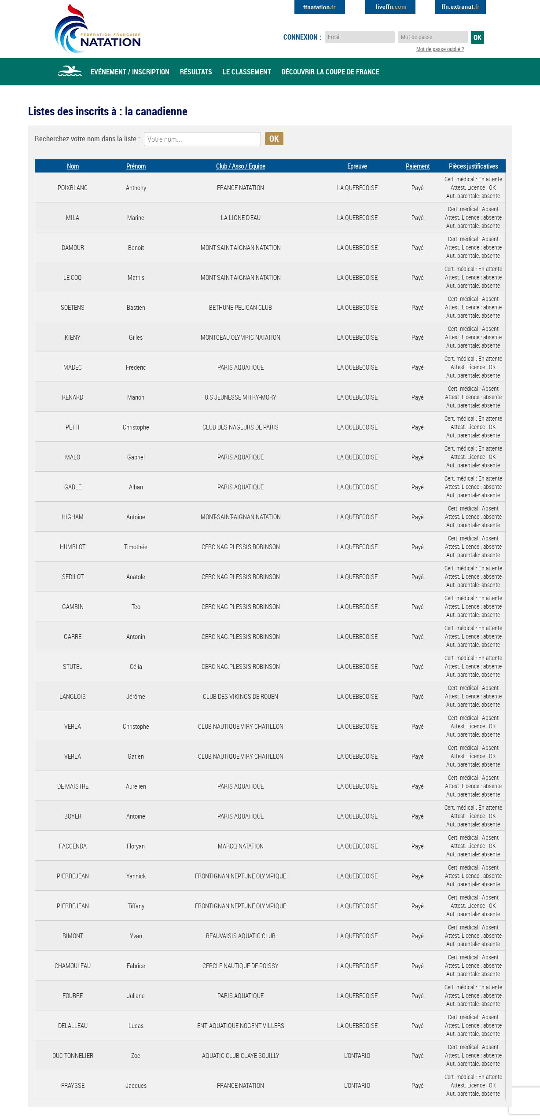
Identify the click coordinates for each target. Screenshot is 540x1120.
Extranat (460, 7)
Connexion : (302, 37)
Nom (73, 166)
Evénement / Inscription (130, 72)
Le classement (247, 72)
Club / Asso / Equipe (240, 166)
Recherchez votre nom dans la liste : (87, 138)
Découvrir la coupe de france (330, 72)
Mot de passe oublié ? (440, 49)
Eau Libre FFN (97, 29)
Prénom (136, 166)
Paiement (418, 166)
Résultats (196, 72)
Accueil (70, 72)
